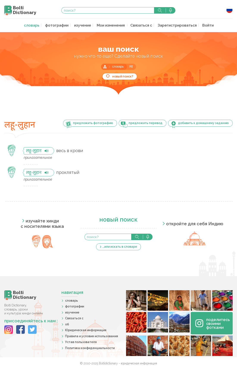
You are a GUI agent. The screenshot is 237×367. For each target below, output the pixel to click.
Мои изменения (111, 25)
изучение (84, 25)
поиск (160, 10)
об (67, 324)
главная (105, 66)
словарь (36, 25)
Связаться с (140, 25)
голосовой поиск (170, 10)
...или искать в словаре (119, 246)
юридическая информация (139, 363)
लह (131, 66)
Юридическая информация (85, 329)
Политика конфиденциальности (90, 347)
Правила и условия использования (91, 335)
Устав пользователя (81, 341)
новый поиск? (122, 76)
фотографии (59, 25)
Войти (203, 25)
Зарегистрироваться (174, 25)
